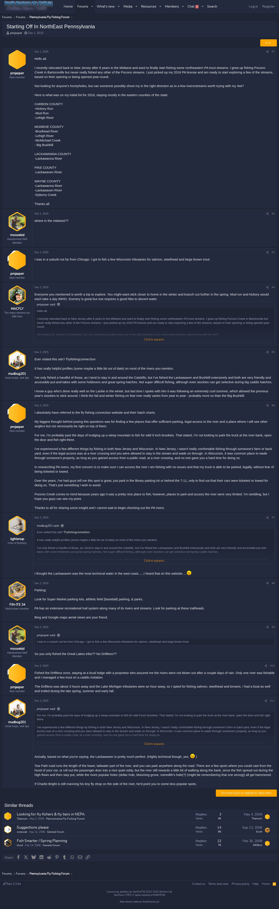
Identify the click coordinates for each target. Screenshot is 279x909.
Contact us (198, 884)
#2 (273, 213)
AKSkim (257, 851)
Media (127, 6)
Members (172, 6)
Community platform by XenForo (139, 891)
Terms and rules (218, 884)
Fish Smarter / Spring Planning (42, 847)
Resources (148, 6)
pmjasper (16, 33)
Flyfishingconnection (81, 362)
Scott (259, 838)
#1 (273, 51)
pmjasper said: (46, 308)
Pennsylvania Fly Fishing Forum (65, 825)
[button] (92, 6)
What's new (106, 6)
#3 (273, 254)
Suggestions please (33, 833)
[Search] (212, 6)
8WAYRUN (159, 895)
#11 (272, 707)
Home (68, 6)
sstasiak (22, 838)
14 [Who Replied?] (219, 834)
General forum (55, 838)
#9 (273, 630)
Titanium (22, 825)
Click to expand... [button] (154, 343)
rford (20, 851)
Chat (193, 6)
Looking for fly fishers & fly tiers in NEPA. (51, 820)
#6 (273, 408)
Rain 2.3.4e (12, 884)
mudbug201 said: (48, 529)
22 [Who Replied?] (219, 847)
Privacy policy (240, 884)
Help (255, 884)
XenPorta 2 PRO (123, 895)
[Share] (267, 51)
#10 (272, 670)
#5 (273, 355)
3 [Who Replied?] (220, 820)
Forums (82, 6)
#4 (273, 290)
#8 (273, 586)
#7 (273, 521)
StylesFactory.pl (150, 901)
